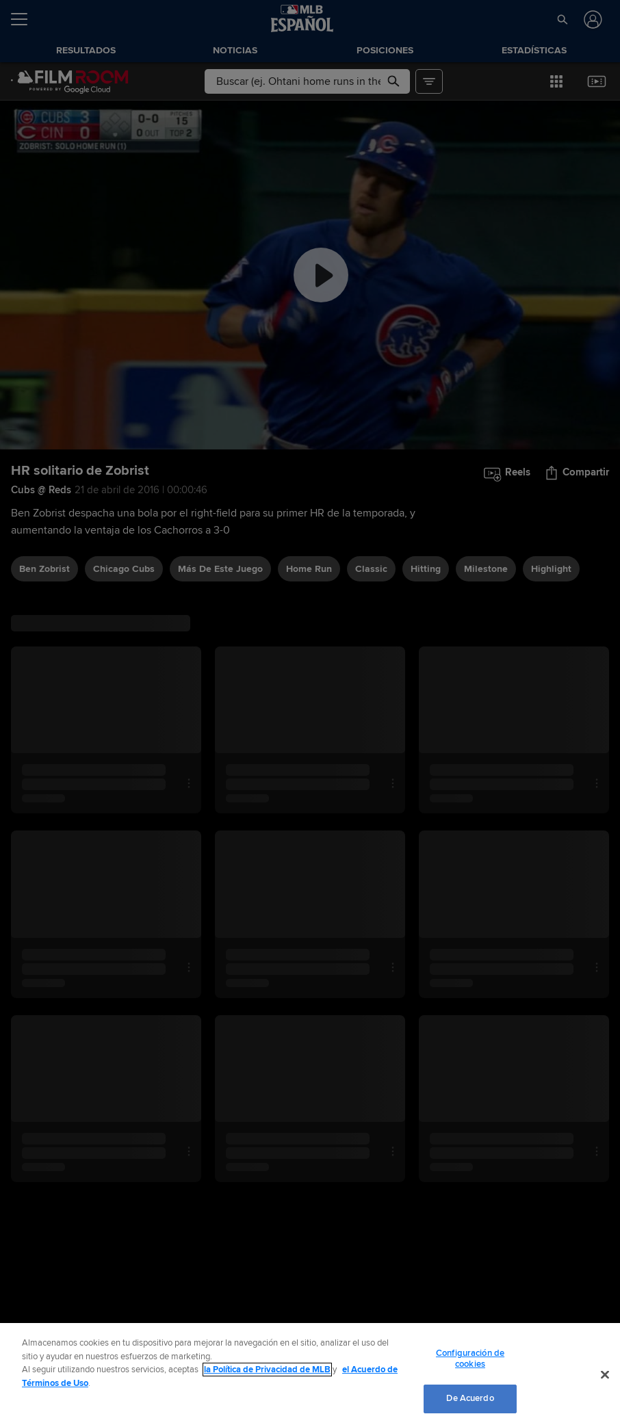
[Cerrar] (605, 1375)
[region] (310, 1375)
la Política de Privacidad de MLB (267, 1369)
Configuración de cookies (470, 1359)
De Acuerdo (469, 1398)
